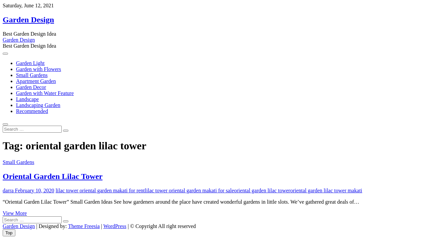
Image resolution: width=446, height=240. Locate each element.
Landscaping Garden (38, 105)
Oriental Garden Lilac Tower (52, 176)
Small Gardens (32, 75)
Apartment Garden (36, 81)
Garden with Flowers (38, 69)
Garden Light (30, 63)
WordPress (114, 226)
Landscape (27, 99)
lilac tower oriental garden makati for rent (100, 190)
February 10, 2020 (34, 190)
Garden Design (28, 19)
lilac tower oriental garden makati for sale (189, 190)
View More (15, 213)
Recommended (32, 111)
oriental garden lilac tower (262, 190)
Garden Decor (31, 87)
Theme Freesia (84, 226)
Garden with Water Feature (45, 93)
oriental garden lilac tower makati (326, 190)
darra (8, 190)
